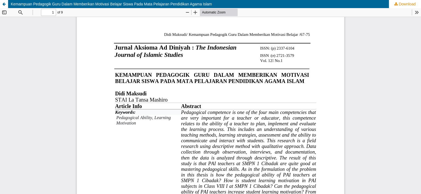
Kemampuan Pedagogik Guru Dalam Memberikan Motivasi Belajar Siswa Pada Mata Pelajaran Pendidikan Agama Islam (111, 4)
